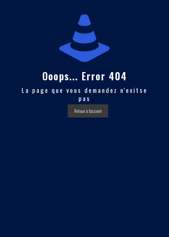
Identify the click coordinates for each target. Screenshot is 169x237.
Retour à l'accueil (88, 111)
